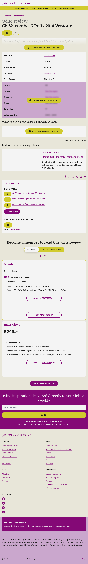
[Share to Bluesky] (73, 176)
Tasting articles (50, 152)
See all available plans (44, 383)
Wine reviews (51, 446)
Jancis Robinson (50, 73)
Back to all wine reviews (13, 16)
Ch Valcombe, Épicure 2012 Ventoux (28, 199)
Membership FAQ (53, 477)
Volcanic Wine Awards (64, 8)
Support (49, 481)
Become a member (53, 474)
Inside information (9, 456)
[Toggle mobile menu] (84, 3)
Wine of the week (9, 449)
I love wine (31, 249)
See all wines (12, 212)
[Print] (84, 176)
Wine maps (50, 456)
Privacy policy (51, 559)
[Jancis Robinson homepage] (16, 3)
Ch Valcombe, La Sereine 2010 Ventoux (30, 193)
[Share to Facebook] (65, 176)
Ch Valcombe (49, 55)
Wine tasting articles (10, 446)
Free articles (7, 460)
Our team (6, 477)
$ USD (43, 256)
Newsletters (51, 460)
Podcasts (49, 463)
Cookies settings (79, 559)
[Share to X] (76, 176)
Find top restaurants (41, 8)
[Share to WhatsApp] (69, 176)
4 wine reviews (16, 229)
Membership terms (53, 488)
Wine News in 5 (8, 453)
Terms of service (64, 559)
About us (5, 474)
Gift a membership (44, 315)
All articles (6, 463)
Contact (5, 481)
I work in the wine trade (51, 249)
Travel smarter (21, 8)
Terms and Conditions (63, 424)
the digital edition (18, 526)
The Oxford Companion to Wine (59, 449)
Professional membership (56, 484)
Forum (48, 453)
